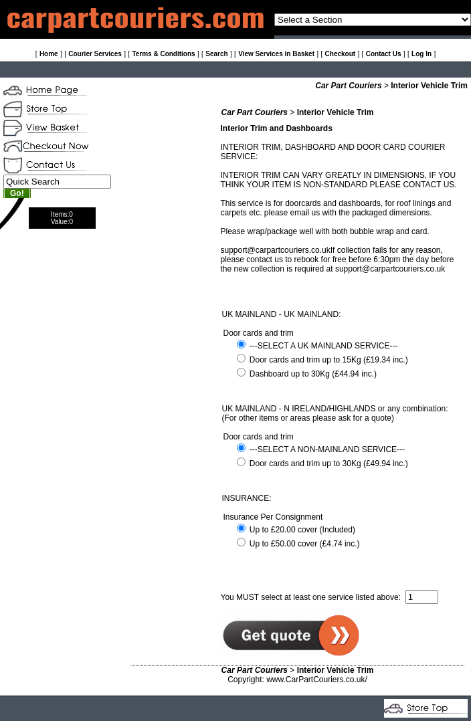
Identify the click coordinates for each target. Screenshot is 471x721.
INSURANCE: (247, 498)
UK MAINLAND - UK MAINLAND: (281, 314)
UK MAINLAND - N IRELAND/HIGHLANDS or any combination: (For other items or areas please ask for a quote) (335, 413)
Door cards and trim (258, 333)
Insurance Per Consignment (273, 517)
